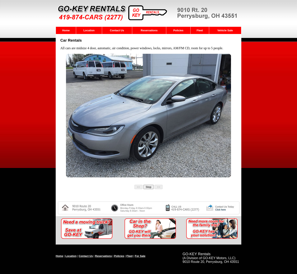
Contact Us (117, 30)
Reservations (149, 30)
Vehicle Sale (225, 30)
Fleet (200, 30)
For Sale (140, 256)
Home (66, 30)
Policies (178, 30)
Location (88, 30)
